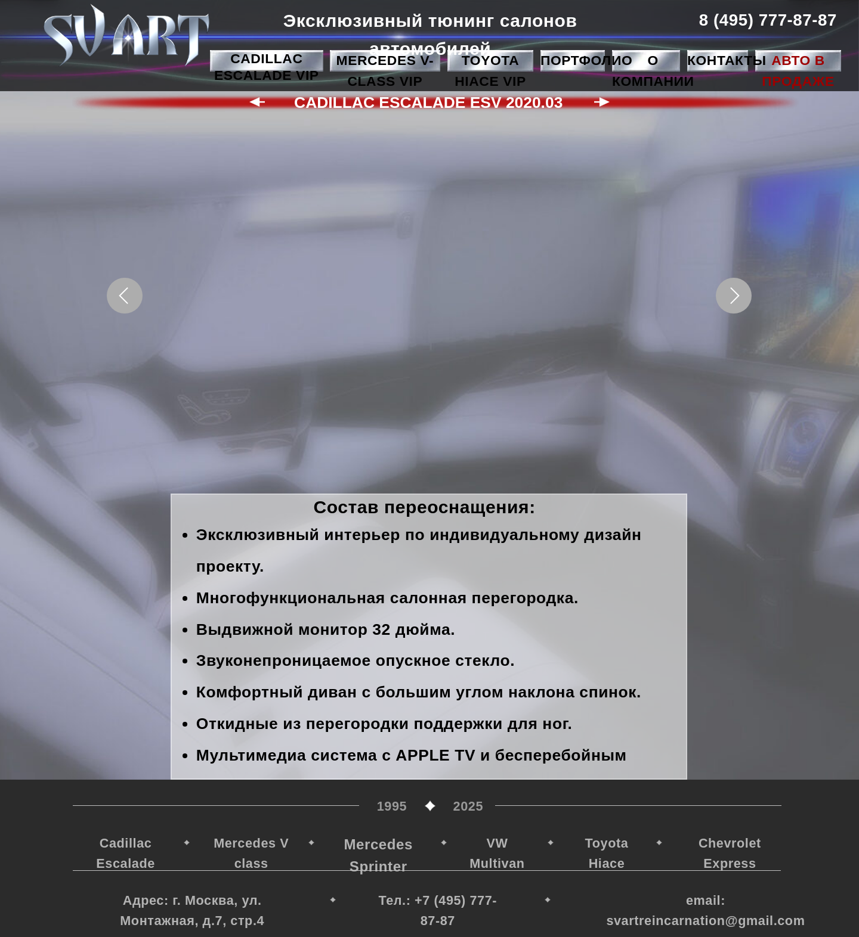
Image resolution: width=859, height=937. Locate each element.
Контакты (727, 60)
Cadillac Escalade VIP (266, 67)
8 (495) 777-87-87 (767, 20)
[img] (126, 35)
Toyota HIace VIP (490, 70)
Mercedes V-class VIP (385, 70)
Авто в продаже (798, 70)
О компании (653, 70)
